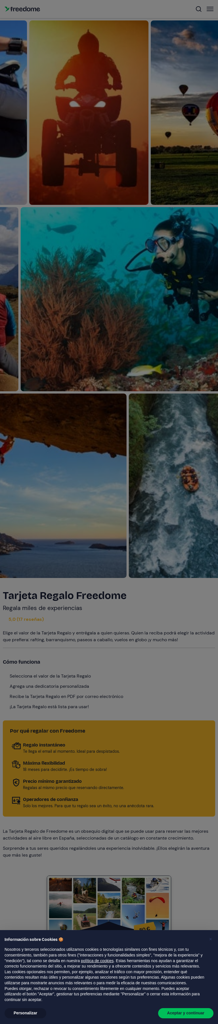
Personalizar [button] (25, 1013)
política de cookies (97, 960)
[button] (210, 939)
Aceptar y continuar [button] (185, 1013)
